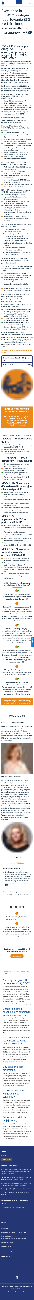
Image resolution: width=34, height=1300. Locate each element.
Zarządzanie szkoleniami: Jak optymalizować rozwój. (15, 1193)
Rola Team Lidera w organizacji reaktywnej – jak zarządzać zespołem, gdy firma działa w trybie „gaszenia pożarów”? (16, 1171)
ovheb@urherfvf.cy (7, 1252)
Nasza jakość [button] (7, 1159)
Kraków (3, 1222)
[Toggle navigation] (30, 3)
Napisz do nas (17, 956)
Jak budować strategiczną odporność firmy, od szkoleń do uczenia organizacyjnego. (16, 1178)
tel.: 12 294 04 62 (7, 1242)
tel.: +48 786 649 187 (8, 1246)
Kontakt (4, 1228)
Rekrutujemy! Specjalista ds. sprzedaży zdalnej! (16, 1189)
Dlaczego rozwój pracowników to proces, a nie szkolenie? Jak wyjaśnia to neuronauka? (16, 1184)
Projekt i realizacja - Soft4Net (17, 1292)
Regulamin (4, 1155)
